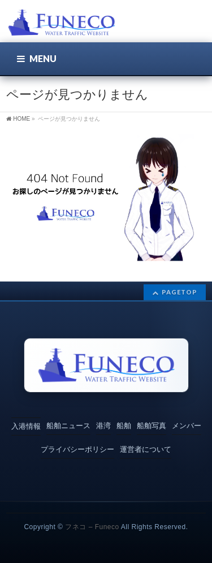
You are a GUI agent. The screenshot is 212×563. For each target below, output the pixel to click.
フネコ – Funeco (92, 527)
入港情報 (26, 426)
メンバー (186, 425)
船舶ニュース (68, 425)
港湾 (103, 425)
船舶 (123, 425)
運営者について (145, 449)
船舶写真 (151, 425)
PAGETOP (179, 292)
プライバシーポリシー (77, 449)
